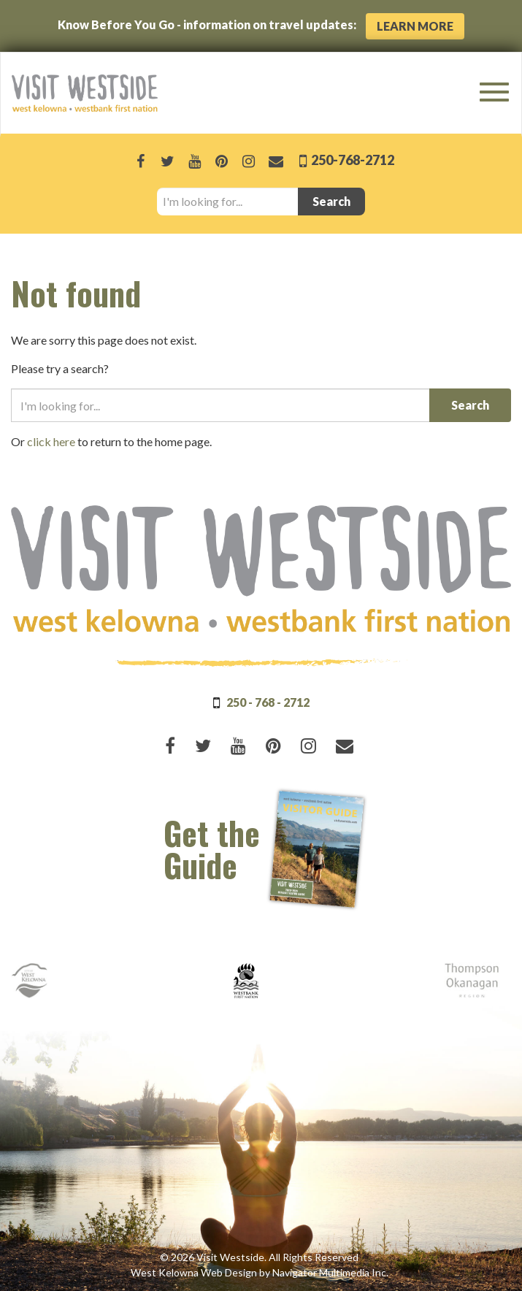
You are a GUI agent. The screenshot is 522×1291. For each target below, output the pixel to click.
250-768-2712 (351, 160)
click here (51, 441)
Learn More (415, 26)
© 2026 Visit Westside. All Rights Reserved (259, 1257)
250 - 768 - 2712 (268, 702)
